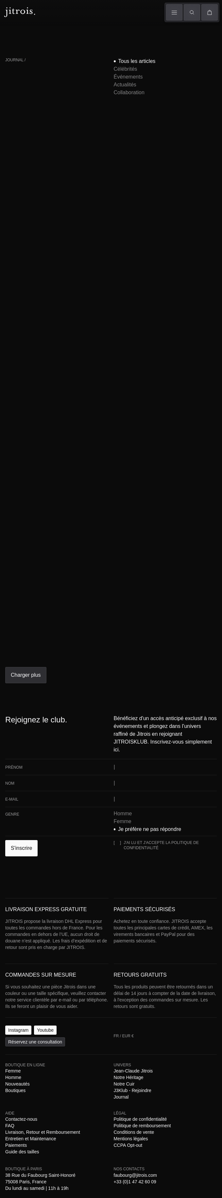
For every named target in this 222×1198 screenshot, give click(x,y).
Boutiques (113, 38)
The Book (72, 38)
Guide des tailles (68, 645)
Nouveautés (84, 627)
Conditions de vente (151, 651)
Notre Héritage (75, 633)
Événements (78, 117)
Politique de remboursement (100, 651)
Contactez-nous (29, 639)
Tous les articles (20, 117)
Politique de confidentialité (42, 651)
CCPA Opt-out (32, 657)
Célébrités (51, 117)
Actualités (105, 117)
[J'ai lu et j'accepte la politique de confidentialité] (8, 491)
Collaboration (133, 117)
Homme (33, 30)
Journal (160, 633)
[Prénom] (31, 439)
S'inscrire (14, 484)
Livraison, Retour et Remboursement (94, 639)
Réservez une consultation (68, 615)
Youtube (32, 615)
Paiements (40, 645)
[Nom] (31, 452)
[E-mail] (31, 465)
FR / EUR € (16, 84)
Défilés (52, 31)
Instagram (13, 615)
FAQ (50, 639)
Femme (12, 30)
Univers (92, 30)
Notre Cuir (101, 633)
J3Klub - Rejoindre (133, 633)
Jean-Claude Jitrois (39, 633)
